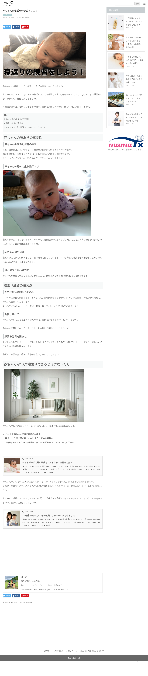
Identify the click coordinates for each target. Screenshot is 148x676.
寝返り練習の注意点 (13, 123)
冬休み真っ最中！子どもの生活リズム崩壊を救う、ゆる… (134, 117)
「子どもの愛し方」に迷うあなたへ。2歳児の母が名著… (134, 60)
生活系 (5, 17)
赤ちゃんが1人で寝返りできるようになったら (25, 127)
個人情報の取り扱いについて (92, 651)
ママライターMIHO (23, 17)
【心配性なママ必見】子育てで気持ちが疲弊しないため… (134, 21)
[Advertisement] (53, 548)
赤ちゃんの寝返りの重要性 (16, 119)
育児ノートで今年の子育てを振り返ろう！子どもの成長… (134, 40)
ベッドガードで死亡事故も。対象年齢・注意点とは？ (47, 462)
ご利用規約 (58, 651)
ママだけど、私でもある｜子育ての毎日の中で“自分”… (134, 79)
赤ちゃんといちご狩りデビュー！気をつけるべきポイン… (134, 98)
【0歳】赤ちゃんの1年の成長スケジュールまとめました (48, 515)
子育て (13, 17)
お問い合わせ (71, 651)
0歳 (9, 17)
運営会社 (47, 651)
